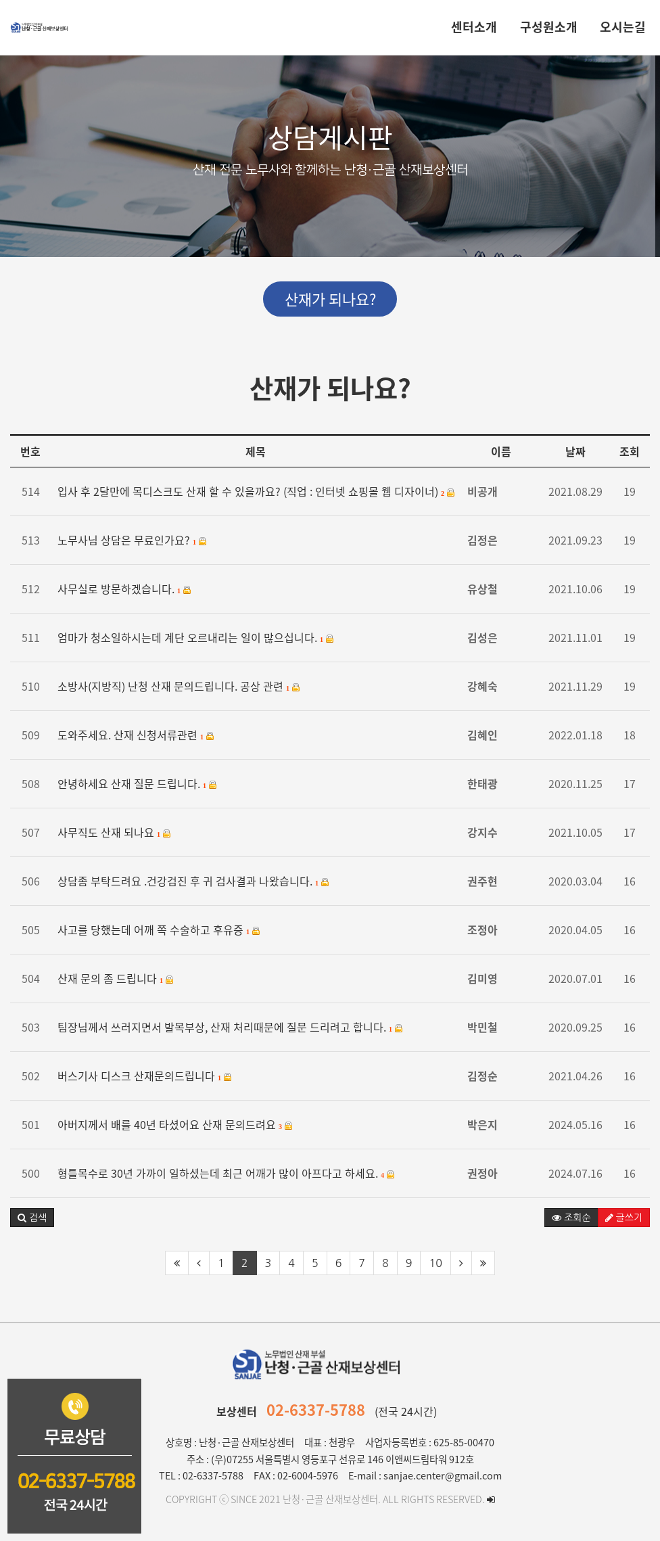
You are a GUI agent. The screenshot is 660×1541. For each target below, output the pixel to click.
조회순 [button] (571, 1217)
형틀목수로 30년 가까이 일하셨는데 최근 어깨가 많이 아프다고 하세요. (226, 1173)
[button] (32, 1217)
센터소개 (474, 27)
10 (435, 1263)
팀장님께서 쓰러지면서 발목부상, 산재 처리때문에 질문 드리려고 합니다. (230, 1027)
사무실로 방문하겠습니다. (124, 589)
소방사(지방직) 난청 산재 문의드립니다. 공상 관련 (178, 686)
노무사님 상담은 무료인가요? (132, 540)
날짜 (575, 451)
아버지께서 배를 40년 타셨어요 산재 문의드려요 (175, 1124)
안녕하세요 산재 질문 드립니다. (137, 783)
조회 (629, 451)
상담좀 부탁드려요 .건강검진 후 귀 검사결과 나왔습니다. (193, 881)
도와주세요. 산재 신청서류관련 (135, 735)
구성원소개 (549, 27)
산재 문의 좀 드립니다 (115, 978)
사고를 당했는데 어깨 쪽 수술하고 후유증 (158, 930)
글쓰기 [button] (623, 1217)
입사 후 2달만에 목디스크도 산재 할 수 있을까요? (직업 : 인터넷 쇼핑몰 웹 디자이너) (256, 491)
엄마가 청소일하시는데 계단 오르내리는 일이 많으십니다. (195, 637)
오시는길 (623, 27)
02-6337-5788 (315, 1409)
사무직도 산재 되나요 (114, 832)
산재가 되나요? (330, 299)
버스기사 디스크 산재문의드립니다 (144, 1076)
